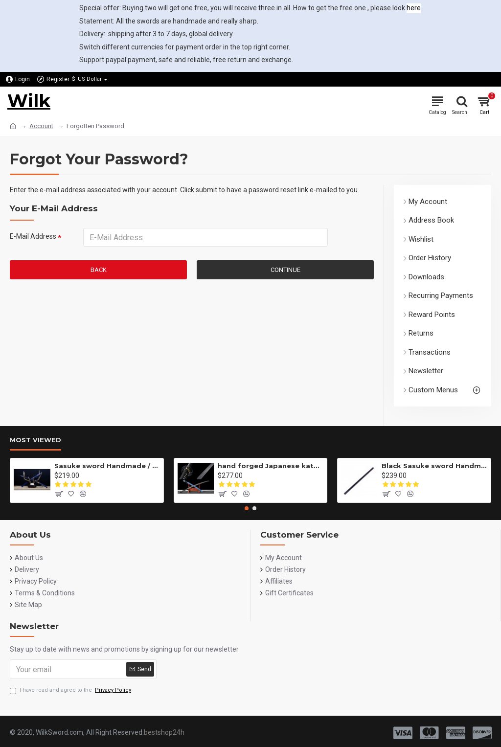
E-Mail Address (33, 236)
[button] (247, 508)
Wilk (28, 101)
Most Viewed (35, 440)
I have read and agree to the (71, 690)
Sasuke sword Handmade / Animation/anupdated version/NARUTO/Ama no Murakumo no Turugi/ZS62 (107, 466)
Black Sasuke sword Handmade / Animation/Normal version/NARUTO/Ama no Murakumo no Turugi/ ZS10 (434, 466)
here (414, 8)
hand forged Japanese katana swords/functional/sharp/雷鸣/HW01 (270, 466)
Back (99, 269)
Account (41, 126)
